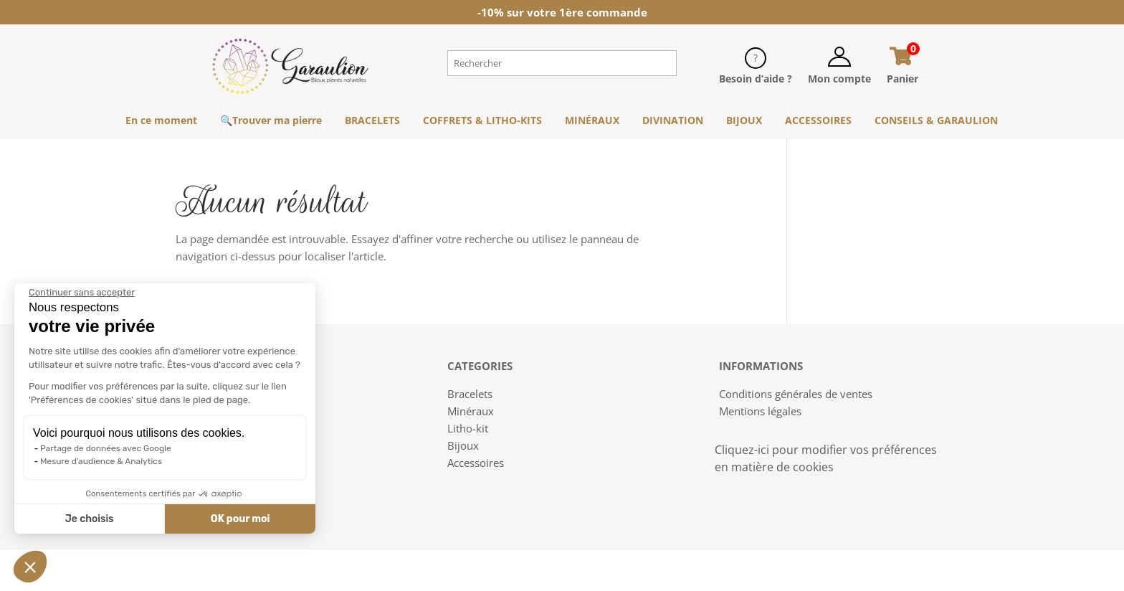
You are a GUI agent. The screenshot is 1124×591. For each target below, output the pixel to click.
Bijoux (463, 445)
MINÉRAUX (592, 120)
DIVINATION (672, 120)
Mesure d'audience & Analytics (101, 461)
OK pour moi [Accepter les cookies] (240, 519)
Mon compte (839, 78)
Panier (902, 78)
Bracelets (469, 394)
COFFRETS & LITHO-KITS (482, 120)
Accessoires (475, 462)
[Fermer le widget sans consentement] (82, 292)
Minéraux (470, 411)
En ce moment (161, 120)
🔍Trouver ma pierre (271, 120)
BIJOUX (744, 120)
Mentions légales (760, 411)
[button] (30, 566)
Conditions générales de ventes (795, 394)
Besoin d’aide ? (755, 78)
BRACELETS (372, 120)
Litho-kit (467, 428)
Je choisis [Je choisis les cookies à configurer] (89, 519)
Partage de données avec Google (105, 448)
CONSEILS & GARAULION (936, 120)
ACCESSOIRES (818, 120)
